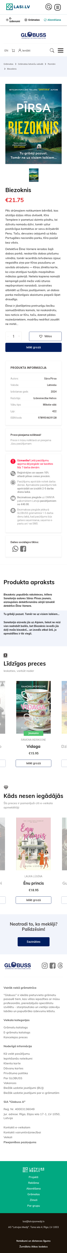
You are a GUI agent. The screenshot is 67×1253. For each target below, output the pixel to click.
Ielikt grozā (33, 347)
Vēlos (45, 336)
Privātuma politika (16, 1073)
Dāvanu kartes (13, 1068)
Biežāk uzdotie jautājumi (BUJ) (24, 1088)
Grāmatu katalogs (16, 1027)
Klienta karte (12, 1063)
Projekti (33, 1177)
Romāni (51, 64)
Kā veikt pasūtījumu (17, 1053)
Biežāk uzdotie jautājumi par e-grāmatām (31, 1093)
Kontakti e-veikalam (17, 1127)
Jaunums (33, 733)
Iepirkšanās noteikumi (18, 1058)
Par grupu (33, 1205)
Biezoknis (12, 68)
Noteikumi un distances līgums (33, 1240)
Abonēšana (33, 1188)
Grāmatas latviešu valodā (30, 64)
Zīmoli (33, 1200)
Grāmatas (8, 64)
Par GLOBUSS (13, 1078)
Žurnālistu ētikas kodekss (33, 1246)
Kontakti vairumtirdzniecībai (22, 1132)
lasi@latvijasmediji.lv (34, 1221)
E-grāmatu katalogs (17, 1032)
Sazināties (33, 941)
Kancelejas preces (16, 1037)
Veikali (8, 1137)
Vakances (10, 1083)
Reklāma (33, 1183)
